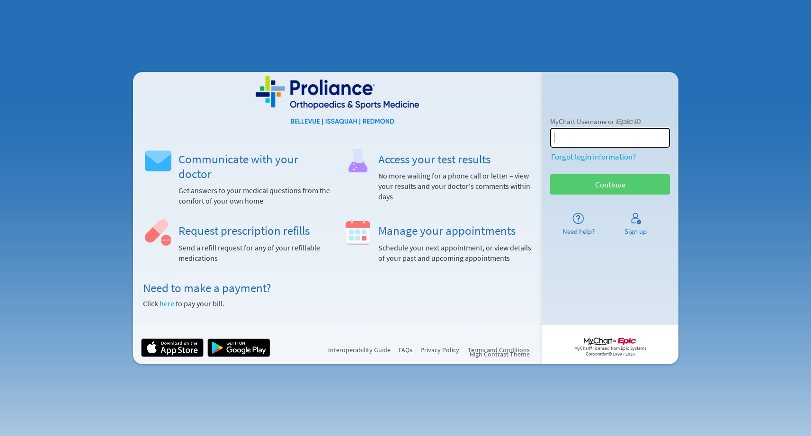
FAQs (405, 350)
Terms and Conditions (499, 350)
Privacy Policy (439, 350)
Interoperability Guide (359, 350)
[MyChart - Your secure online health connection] (337, 100)
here (167, 303)
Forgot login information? (593, 156)
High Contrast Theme (500, 354)
